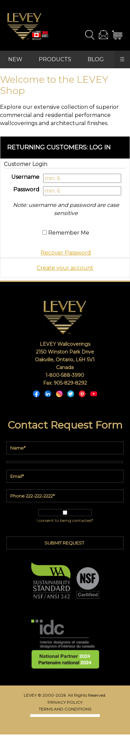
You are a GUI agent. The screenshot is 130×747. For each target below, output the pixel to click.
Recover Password (66, 252)
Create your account (65, 268)
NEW (15, 59)
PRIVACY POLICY (65, 702)
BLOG (96, 59)
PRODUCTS (55, 59)
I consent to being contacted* (65, 520)
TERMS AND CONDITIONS (65, 709)
